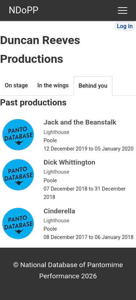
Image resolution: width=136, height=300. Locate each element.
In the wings (53, 85)
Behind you (93, 85)
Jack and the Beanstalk (80, 122)
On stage (16, 85)
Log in (125, 26)
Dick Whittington (69, 162)
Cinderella (59, 211)
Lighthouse (56, 132)
